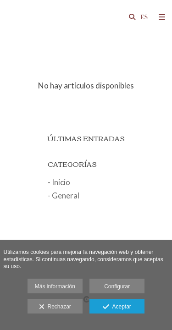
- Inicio (59, 182)
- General (63, 195)
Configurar (117, 286)
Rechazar (55, 307)
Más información (55, 286)
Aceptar (117, 307)
